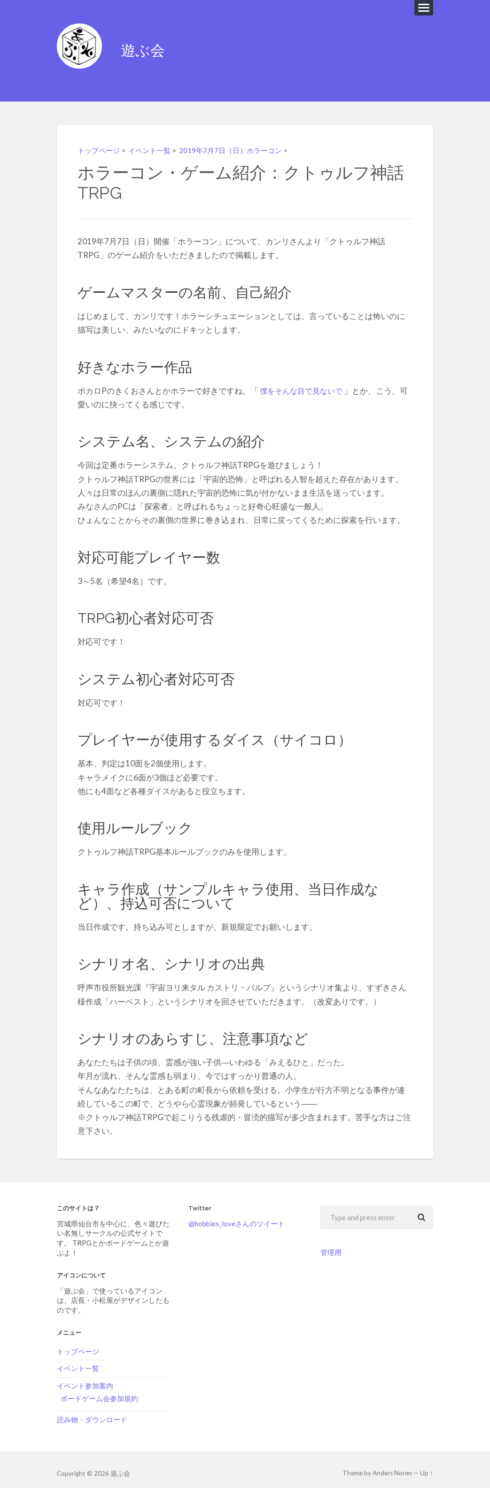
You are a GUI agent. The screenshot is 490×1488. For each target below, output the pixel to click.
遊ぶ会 (146, 46)
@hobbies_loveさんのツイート (236, 1216)
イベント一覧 (153, 142)
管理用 (331, 1245)
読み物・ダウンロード (92, 1412)
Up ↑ (426, 1466)
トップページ (100, 142)
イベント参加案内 (85, 1378)
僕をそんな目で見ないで (304, 384)
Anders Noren (392, 1466)
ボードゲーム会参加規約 (99, 1391)
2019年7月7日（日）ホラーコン (239, 142)
